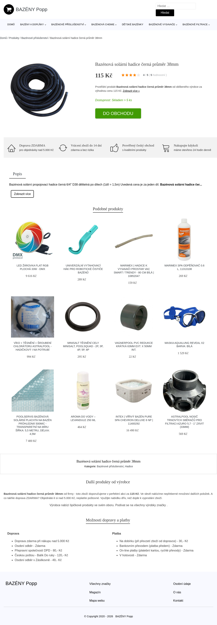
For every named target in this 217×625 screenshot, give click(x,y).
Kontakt (178, 600)
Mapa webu (97, 600)
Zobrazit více (22, 193)
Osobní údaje (182, 583)
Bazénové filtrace (195, 24)
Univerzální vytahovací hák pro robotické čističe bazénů (83, 269)
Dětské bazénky (132, 24)
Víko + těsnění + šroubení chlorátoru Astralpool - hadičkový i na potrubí (32, 346)
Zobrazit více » (131, 90)
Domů (11, 24)
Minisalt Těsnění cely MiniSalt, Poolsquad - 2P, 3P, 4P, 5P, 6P (83, 346)
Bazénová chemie (102, 24)
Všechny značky (100, 583)
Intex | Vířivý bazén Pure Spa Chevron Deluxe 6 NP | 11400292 (134, 420)
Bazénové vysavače (162, 24)
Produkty (14, 37)
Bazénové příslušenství (67, 24)
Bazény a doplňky (32, 24)
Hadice (129, 466)
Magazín (95, 592)
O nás (177, 592)
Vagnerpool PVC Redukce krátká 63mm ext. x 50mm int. (134, 346)
